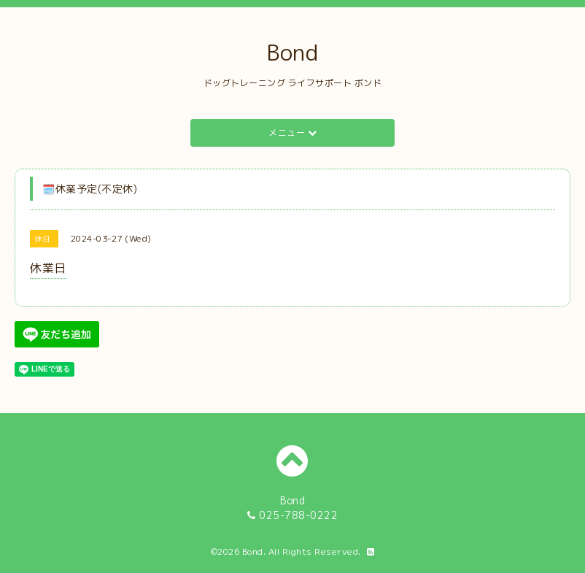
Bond (292, 52)
